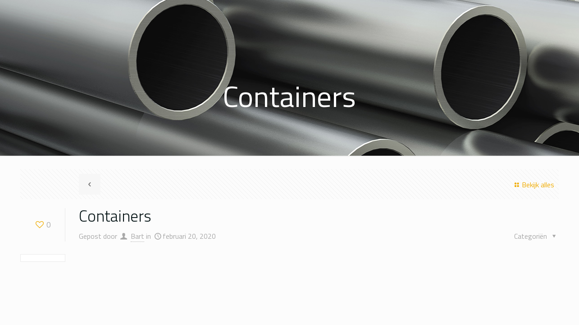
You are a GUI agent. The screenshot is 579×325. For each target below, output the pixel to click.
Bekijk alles (533, 184)
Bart (137, 236)
